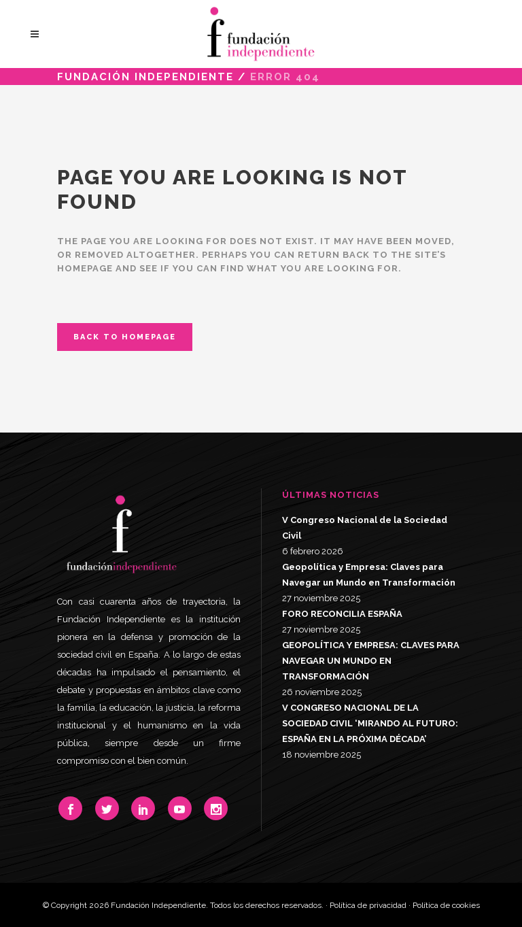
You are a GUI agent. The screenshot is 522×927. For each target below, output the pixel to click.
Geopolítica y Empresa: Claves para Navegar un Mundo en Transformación (368, 575)
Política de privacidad (368, 905)
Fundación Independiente (145, 77)
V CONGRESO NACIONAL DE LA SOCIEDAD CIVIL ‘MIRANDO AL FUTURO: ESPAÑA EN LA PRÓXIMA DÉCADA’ (370, 723)
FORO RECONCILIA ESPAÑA (342, 614)
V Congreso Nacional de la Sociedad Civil (364, 528)
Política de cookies (446, 905)
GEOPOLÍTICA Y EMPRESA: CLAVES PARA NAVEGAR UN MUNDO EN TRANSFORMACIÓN (370, 660)
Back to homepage (124, 337)
